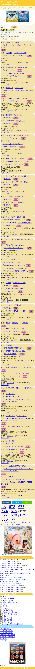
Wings (8, 245)
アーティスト (17, 7)
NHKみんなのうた (10, 146)
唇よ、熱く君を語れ (10, 614)
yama (8, 367)
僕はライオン (21, 217)
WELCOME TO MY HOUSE (13, 219)
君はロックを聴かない (10, 612)
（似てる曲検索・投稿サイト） (11, 4)
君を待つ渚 (19, 239)
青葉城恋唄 (19, 196)
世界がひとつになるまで (23, 161)
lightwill (15, 668)
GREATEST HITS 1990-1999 (13, 348)
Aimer (8, 323)
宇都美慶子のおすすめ (7, 637)
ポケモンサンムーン (10, 138)
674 (4, 511)
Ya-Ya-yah (9, 161)
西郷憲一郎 (9, 42)
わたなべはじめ (12, 234)
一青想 (27, 426)
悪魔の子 (18, 305)
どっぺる (3, 7)
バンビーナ (17, 345)
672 (12, 507)
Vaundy (5, 608)
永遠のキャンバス (19, 283)
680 (4, 519)
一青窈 (8, 426)
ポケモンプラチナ (10, 452)
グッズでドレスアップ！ (11, 443)
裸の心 (6, 616)
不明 (7, 329)
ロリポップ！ (25, 668)
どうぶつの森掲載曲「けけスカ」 (11, 587)
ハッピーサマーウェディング (13, 624)
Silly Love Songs (17, 245)
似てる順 (4, 39)
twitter (17, 503)
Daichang (10, 300)
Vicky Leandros (11, 202)
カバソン (24, 7)
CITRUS (15, 311)
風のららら (17, 115)
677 (4, 515)
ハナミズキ (16, 426)
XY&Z (23, 466)
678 (14, 515)
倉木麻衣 (9, 115)
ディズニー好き (12, 340)
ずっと (12, 158)
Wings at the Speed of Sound (13, 248)
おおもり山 (19, 88)
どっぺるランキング (20, 522)
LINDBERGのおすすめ (7, 635)
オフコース (9, 239)
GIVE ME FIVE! (17, 288)
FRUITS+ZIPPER (8, 598)
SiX (24, 311)
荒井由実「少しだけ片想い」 (9, 577)
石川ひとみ (9, 141)
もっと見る (3, 639)
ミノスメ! (31, 7)
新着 (10, 7)
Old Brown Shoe (21, 268)
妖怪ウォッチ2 (9, 70)
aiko (7, 158)
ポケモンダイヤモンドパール (13, 55)
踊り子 (5, 606)
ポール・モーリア (12, 182)
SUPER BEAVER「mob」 (8, 583)
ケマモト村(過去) (21, 67)
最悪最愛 (7, 308)
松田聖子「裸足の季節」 (8, 561)
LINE (27, 503)
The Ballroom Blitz (19, 351)
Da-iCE (8, 311)
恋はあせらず (8, 225)
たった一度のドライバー (11, 262)
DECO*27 (9, 373)
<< (3, 507)
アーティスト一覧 (7, 522)
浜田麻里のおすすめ (6, 633)
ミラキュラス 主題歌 (18, 329)
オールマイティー (9, 618)
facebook (6, 503)
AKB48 (8, 288)
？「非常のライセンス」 (8, 560)
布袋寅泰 (9, 345)
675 (14, 511)
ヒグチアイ (9, 305)
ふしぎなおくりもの (24, 449)
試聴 (3, 50)
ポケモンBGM (10, 135)
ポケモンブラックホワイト (13, 446)
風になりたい (20, 121)
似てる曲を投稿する (8, 30)
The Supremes (11, 222)
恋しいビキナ (24, 182)
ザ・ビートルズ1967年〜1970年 (15, 271)
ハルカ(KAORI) (11, 476)
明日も (18, 388)
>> (13, 519)
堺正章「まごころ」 (6, 585)
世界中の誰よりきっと (10, 602)
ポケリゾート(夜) (23, 135)
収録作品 (7, 117)
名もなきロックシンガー (15, 360)
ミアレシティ (21, 416)
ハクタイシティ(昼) (20, 53)
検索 (14, 27)
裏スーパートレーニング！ (11, 396)
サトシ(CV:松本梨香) (13, 466)
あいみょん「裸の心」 (7, 581)
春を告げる (15, 367)
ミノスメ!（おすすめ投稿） (13, 524)
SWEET (8, 351)
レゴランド (6, 32)
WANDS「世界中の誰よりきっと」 (11, 579)
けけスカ (6, 604)
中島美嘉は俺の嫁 (6, 555)
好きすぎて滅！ (8, 610)
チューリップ (10, 217)
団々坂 (17, 42)
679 (23, 515)
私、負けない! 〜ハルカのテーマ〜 (14, 479)
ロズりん (10, 62)
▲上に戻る (3, 641)
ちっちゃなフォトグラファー (12, 144)
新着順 (13, 39)
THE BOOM (10, 120)
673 (21, 507)
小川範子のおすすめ (6, 631)
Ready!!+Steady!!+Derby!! (11, 600)
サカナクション (9, 622)
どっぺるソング (9, 2)
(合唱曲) (8, 283)
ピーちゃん (10, 318)
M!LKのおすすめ (5, 629)
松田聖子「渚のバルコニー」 (9, 567)
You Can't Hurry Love (25, 223)
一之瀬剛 (9, 53)
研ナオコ (9, 176)
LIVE (29, 239)
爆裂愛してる (8, 620)
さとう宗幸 (9, 196)
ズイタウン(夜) (19, 73)
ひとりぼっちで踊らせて (22, 176)
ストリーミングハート (21, 373)
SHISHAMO (10, 388)
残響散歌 (15, 323)
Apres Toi (21, 202)
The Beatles (10, 268)
